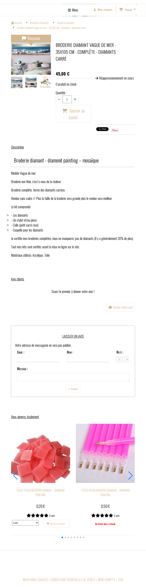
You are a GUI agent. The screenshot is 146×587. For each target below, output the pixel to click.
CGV (120, 580)
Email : (20, 352)
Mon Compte (106, 580)
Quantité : (61, 92)
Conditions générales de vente (73, 580)
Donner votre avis (121, 307)
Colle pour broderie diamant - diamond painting (41, 493)
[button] (45, 82)
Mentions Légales (35, 580)
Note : (120, 352)
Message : (22, 368)
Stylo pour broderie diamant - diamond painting (105, 493)
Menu (75, 9)
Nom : (70, 352)
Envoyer (73, 390)
